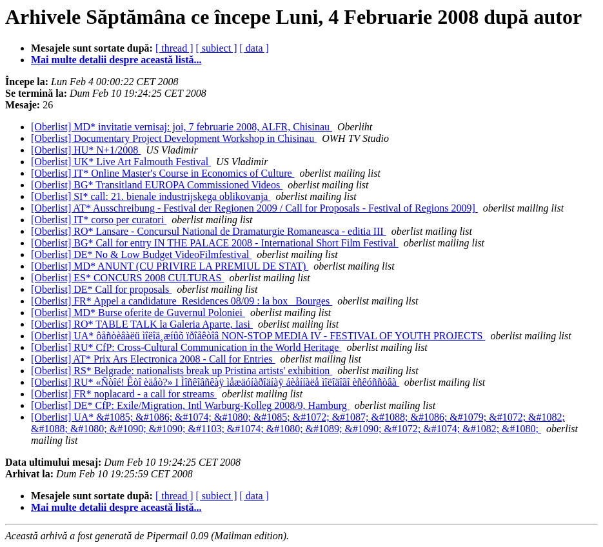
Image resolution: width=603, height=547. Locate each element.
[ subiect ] (216, 48)
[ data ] (254, 48)
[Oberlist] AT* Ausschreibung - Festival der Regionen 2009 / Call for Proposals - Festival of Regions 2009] (254, 208)
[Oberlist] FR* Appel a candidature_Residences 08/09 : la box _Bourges (181, 300)
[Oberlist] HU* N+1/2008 (86, 149)
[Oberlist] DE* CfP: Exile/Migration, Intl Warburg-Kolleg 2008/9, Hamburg (190, 405)
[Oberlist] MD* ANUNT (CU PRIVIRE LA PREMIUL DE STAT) (169, 266)
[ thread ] (174, 48)
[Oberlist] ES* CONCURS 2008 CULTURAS (127, 277)
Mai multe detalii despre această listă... (116, 59)
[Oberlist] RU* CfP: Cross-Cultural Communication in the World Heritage (186, 347)
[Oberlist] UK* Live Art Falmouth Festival (121, 161)
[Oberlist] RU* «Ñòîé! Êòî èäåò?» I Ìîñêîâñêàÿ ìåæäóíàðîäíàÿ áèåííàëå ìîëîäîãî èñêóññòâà (215, 382)
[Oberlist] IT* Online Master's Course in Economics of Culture (163, 173)
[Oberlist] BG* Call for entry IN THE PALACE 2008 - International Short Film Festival (215, 242)
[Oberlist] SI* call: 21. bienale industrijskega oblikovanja (150, 196)
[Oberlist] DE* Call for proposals (101, 289)
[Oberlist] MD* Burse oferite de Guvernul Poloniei (138, 312)
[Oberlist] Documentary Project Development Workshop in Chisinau (174, 138)
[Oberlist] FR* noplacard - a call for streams (124, 393)
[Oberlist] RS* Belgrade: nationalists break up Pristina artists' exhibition (181, 370)
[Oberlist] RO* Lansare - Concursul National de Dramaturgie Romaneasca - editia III (208, 231)
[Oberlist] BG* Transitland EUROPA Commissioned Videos (156, 184)
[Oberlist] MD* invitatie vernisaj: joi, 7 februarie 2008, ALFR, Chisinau (181, 126)
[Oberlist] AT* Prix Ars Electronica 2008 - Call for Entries (153, 358)
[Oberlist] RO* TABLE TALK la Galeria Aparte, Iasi (142, 324)
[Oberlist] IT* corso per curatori (98, 219)
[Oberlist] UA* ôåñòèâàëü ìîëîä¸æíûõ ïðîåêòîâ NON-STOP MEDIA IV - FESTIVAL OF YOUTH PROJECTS (258, 335)
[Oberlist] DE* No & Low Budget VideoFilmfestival (141, 254)
